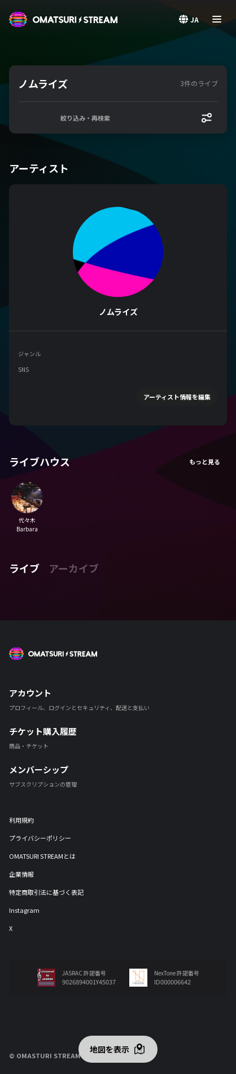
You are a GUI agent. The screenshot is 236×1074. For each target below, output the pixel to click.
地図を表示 (109, 1049)
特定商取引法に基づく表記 (46, 892)
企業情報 (21, 873)
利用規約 (21, 819)
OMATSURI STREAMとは (42, 855)
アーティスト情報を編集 (177, 396)
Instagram (24, 910)
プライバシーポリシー (40, 837)
